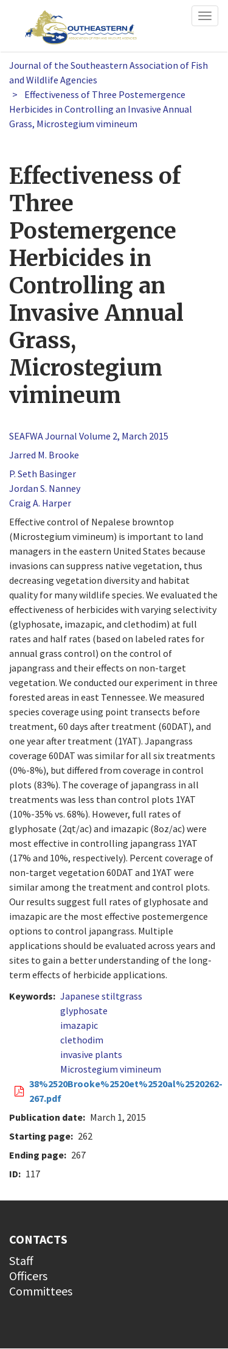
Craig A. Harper (40, 503)
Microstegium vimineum (110, 1069)
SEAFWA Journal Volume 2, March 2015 (88, 436)
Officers (28, 1275)
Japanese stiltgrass (101, 996)
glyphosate (84, 1010)
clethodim (81, 1040)
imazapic (79, 1025)
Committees (40, 1290)
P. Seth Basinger (42, 474)
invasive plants (91, 1054)
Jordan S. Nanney (44, 488)
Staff (21, 1260)
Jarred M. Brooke (44, 455)
